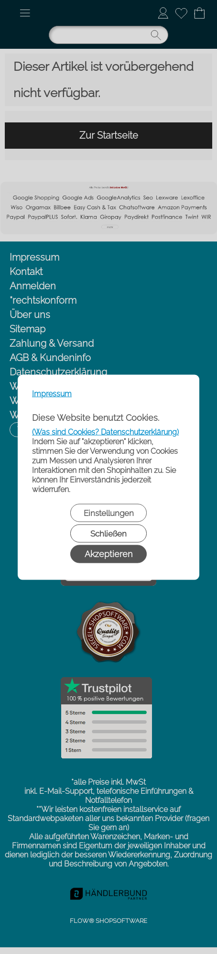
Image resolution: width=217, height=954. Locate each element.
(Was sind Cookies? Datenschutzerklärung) (105, 431)
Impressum (52, 393)
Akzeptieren (108, 553)
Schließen (108, 533)
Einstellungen (109, 512)
